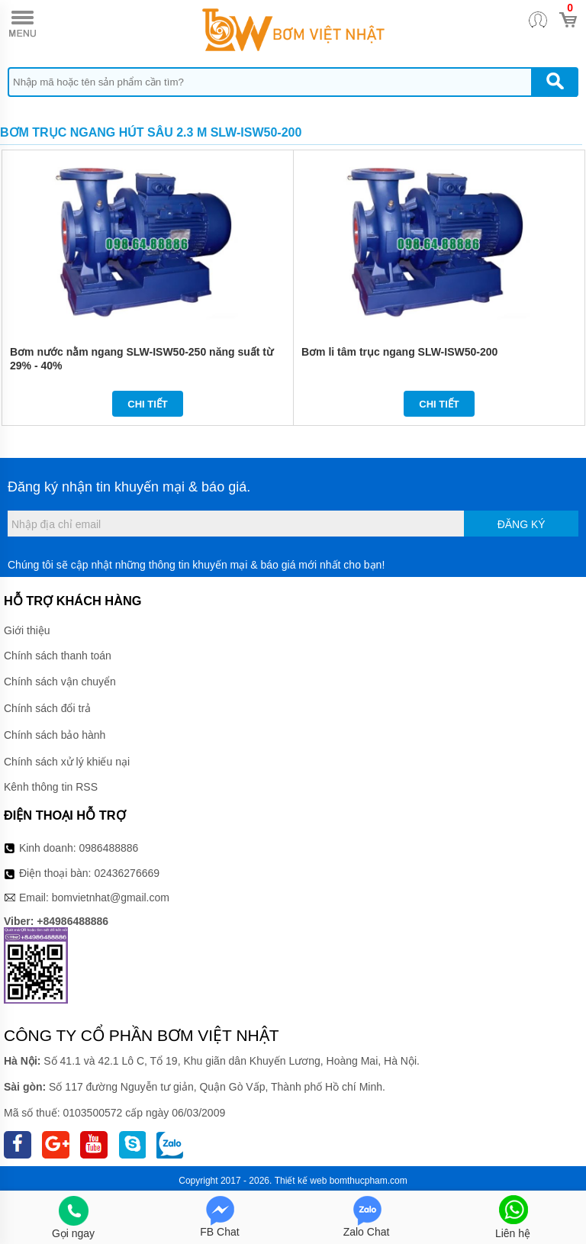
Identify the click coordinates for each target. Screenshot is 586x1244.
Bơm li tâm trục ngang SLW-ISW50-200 (399, 352)
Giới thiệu (27, 630)
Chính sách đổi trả (47, 708)
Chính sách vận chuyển (60, 681)
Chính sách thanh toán (57, 655)
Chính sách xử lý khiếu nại (67, 762)
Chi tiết (147, 404)
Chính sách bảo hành (54, 735)
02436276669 (126, 873)
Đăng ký (521, 524)
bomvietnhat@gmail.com (110, 897)
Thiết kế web (301, 1180)
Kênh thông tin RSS (51, 787)
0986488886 (109, 848)
